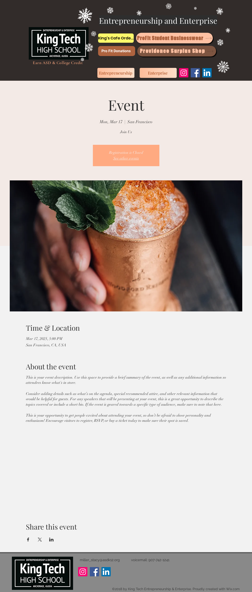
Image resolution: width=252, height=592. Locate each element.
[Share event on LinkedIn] (51, 539)
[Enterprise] (158, 73)
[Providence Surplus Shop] (176, 51)
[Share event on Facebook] (28, 539)
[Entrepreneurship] (115, 73)
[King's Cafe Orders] (116, 38)
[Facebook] (195, 72)
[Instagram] (183, 72)
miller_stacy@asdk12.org (100, 560)
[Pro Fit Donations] (116, 51)
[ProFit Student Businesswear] (174, 38)
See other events (126, 158)
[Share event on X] (40, 539)
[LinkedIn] (207, 72)
